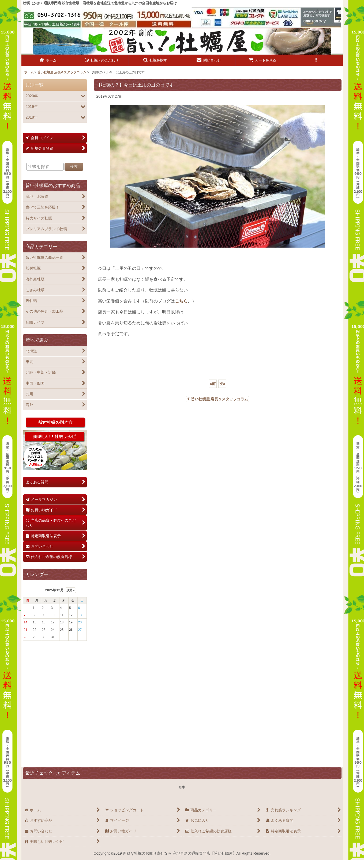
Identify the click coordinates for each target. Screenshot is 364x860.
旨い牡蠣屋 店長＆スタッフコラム (217, 399)
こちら (181, 301)
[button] (155, 60)
